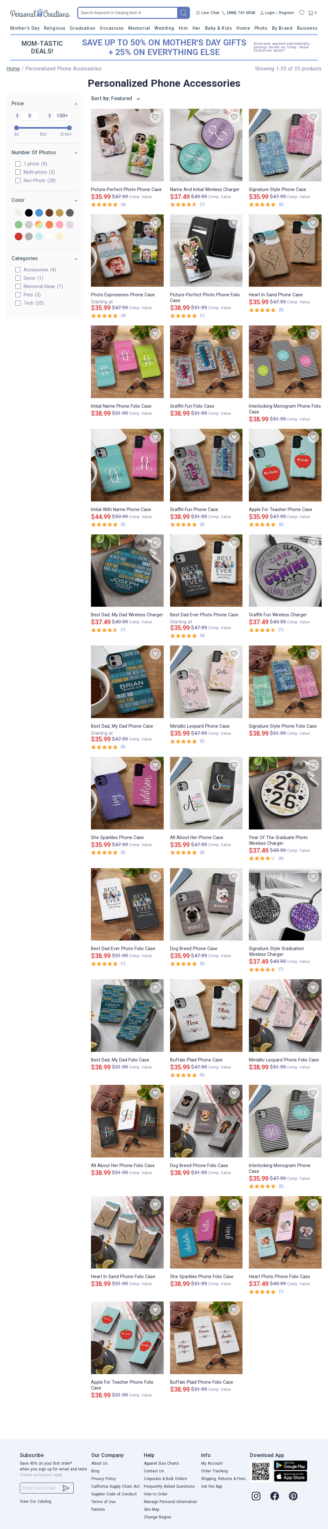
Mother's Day (24, 28)
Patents (98, 1509)
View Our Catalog (35, 1501)
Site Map (151, 1509)
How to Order (156, 1494)
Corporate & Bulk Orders (165, 1479)
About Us (99, 1463)
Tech (34, 303)
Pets (32, 294)
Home (243, 28)
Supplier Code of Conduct (114, 1494)
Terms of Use (103, 1502)
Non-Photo (40, 180)
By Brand (282, 28)
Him (183, 28)
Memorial (139, 28)
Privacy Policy (103, 1479)
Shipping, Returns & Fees (223, 1479)
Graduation (82, 28)
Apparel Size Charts (161, 1463)
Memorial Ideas (43, 286)
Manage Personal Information (170, 1502)
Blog (95, 1471)
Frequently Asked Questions (169, 1486)
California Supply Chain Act (115, 1486)
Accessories (40, 269)
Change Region (157, 1517)
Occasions (112, 28)
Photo (261, 28)
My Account (212, 1463)
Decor (33, 278)
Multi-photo (39, 172)
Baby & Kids (218, 28)
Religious (55, 28)
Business (307, 28)
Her (197, 28)
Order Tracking (214, 1471)
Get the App (211, 1486)
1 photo (35, 163)
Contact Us (154, 1471)
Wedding (164, 28)
